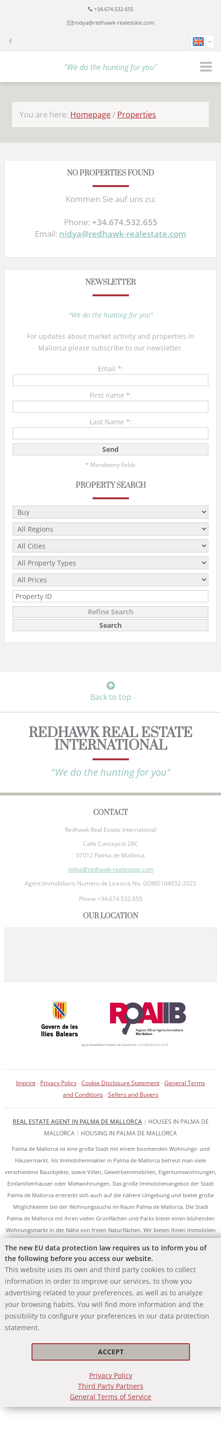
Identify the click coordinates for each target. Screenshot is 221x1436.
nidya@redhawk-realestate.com (114, 22)
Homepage (90, 114)
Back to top (110, 691)
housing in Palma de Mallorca (129, 1133)
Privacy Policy (110, 1375)
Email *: (111, 368)
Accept (111, 1351)
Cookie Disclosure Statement (120, 1083)
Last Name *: (111, 421)
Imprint (25, 1083)
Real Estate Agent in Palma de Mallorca (77, 1121)
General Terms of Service (110, 1396)
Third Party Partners (110, 1386)
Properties (136, 114)
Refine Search (110, 611)
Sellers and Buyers (133, 1094)
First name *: (111, 395)
